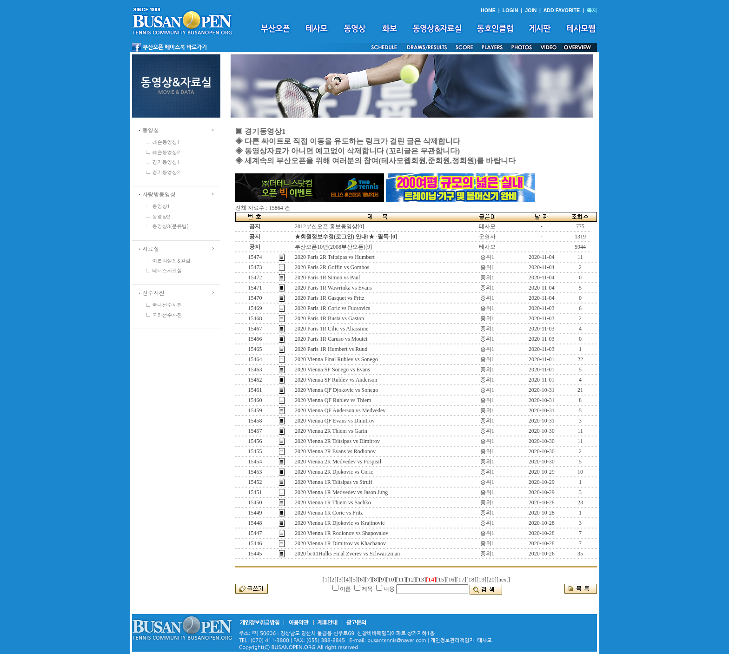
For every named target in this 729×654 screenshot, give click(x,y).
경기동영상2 (166, 172)
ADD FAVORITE (561, 10)
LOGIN (510, 10)
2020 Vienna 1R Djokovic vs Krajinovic (339, 523)
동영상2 (161, 216)
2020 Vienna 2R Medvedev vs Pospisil (338, 461)
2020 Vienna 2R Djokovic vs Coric (334, 472)
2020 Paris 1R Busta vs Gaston (329, 318)
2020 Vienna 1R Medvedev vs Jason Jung (341, 492)
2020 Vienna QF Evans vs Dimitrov (335, 420)
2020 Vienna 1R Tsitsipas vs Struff (333, 482)
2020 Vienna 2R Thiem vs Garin (331, 431)
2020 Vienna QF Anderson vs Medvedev (340, 410)
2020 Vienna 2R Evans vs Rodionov (335, 451)
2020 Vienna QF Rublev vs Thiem (333, 400)
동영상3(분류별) (170, 226)
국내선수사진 (167, 304)
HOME (488, 10)
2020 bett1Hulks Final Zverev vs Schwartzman (347, 553)
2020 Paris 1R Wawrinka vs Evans (333, 287)
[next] (503, 579)
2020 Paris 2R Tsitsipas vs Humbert (335, 257)
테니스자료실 (167, 270)
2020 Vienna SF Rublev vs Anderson (336, 380)
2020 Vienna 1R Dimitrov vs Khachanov (340, 543)
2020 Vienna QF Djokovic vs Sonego (336, 390)
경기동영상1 (166, 162)
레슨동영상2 (166, 152)
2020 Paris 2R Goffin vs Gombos (332, 267)
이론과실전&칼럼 (171, 260)
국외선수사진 (167, 314)
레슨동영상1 (166, 142)
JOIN (531, 10)
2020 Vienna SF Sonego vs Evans (332, 369)
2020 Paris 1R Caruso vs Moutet (331, 339)
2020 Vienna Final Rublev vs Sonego (336, 359)
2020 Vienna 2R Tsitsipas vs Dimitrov (337, 441)
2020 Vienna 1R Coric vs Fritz (329, 512)
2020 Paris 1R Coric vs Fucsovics (332, 308)
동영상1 (161, 206)
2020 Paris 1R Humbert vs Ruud (331, 349)
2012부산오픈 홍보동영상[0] (329, 226)
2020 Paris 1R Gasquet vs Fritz (329, 298)
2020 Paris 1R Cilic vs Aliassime (331, 328)
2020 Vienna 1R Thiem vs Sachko (333, 502)
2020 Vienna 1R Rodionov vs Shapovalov (341, 533)
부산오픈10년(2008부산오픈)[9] (333, 247)
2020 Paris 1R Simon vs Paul (327, 277)
